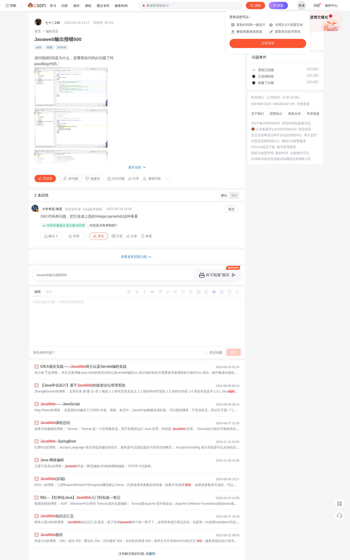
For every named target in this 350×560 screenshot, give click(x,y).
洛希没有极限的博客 (48, 429)
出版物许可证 (299, 153)
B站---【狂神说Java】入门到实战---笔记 (80, 497)
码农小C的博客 (45, 541)
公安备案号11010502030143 (276, 129)
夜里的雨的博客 (45, 503)
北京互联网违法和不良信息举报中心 (276, 135)
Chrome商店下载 (263, 147)
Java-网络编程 (52, 460)
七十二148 (52, 22)
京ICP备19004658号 (265, 123)
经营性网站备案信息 (296, 123)
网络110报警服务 (294, 141)
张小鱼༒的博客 (46, 372)
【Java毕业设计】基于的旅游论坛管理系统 (82, 385)
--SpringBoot (58, 441)
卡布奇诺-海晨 (52, 209)
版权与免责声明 (262, 153)
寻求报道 (313, 113)
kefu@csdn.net (284, 104)
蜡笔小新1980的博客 (49, 522)
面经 (51, 535)
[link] (37, 31)
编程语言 (52, 31)
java (38, 47)
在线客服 (303, 104)
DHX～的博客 (44, 485)
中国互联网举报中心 (265, 141)
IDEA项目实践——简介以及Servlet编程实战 (83, 366)
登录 (301, 5)
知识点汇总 (57, 516)
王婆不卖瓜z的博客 (48, 466)
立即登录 (267, 43)
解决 (51, 236)
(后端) (52, 479)
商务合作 (294, 113)
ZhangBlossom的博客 (49, 391)
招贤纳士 (276, 113)
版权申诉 (281, 153)
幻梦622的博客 (45, 447)
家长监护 (310, 135)
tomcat (62, 47)
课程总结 (55, 423)
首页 (37, 31)
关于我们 (257, 113)
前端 (49, 47)
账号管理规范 (286, 147)
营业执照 (304, 129)
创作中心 (331, 5)
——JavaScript (60, 404)
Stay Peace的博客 (47, 410)
